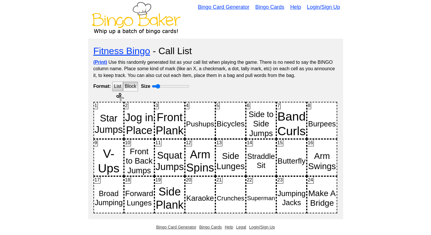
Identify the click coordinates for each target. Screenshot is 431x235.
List (117, 86)
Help (295, 7)
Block (130, 86)
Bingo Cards (269, 7)
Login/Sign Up (323, 7)
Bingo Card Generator (223, 7)
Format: (102, 86)
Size (145, 86)
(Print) (100, 62)
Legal (241, 227)
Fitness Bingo (121, 51)
